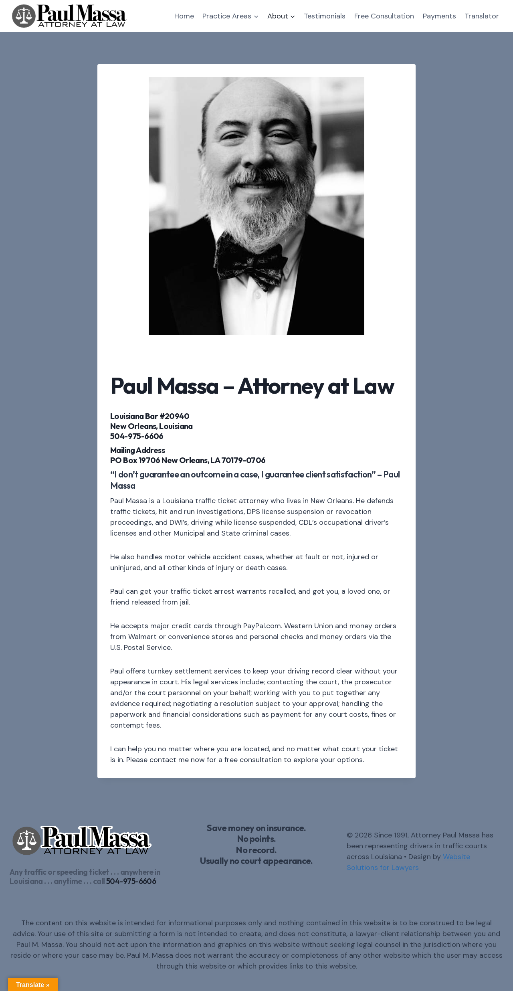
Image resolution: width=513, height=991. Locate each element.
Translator (482, 16)
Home (184, 16)
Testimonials (324, 16)
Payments (439, 16)
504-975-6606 (131, 881)
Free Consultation (384, 16)
